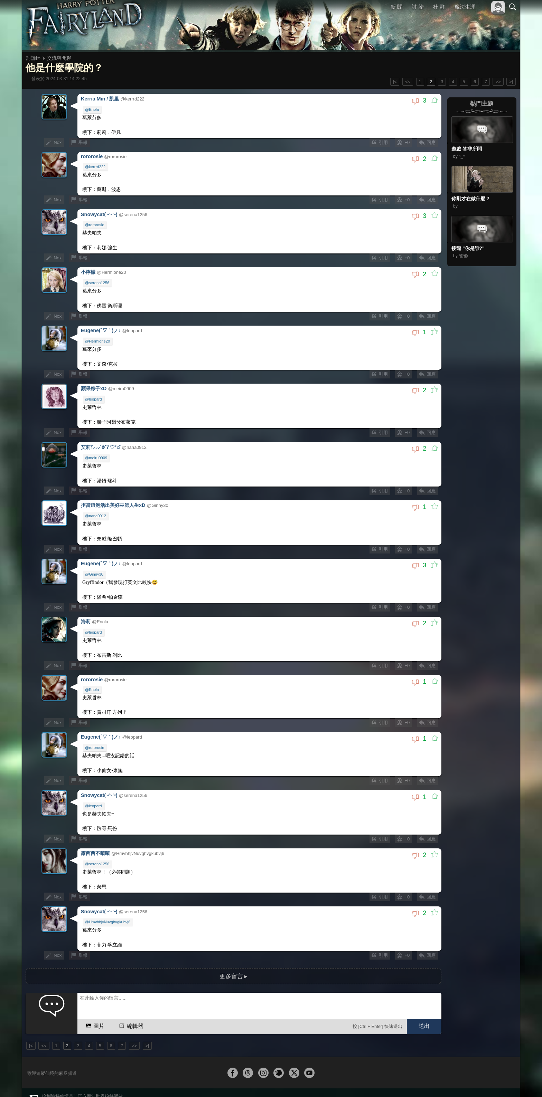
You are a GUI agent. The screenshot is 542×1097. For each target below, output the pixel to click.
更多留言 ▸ (233, 957)
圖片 (94, 1006)
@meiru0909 (96, 450)
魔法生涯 (465, 7)
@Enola (92, 109)
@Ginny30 (94, 564)
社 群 (439, 7)
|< (395, 81)
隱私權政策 (477, 1082)
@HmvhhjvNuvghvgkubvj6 (108, 905)
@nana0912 (95, 507)
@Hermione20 (97, 336)
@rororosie (95, 222)
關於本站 (430, 1082)
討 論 (418, 7)
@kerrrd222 (95, 165)
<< (407, 81)
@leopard (93, 393)
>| (511, 81)
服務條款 (452, 1082)
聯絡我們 (502, 1082)
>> (498, 81)
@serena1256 (97, 279)
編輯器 (130, 1006)
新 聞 (396, 7)
